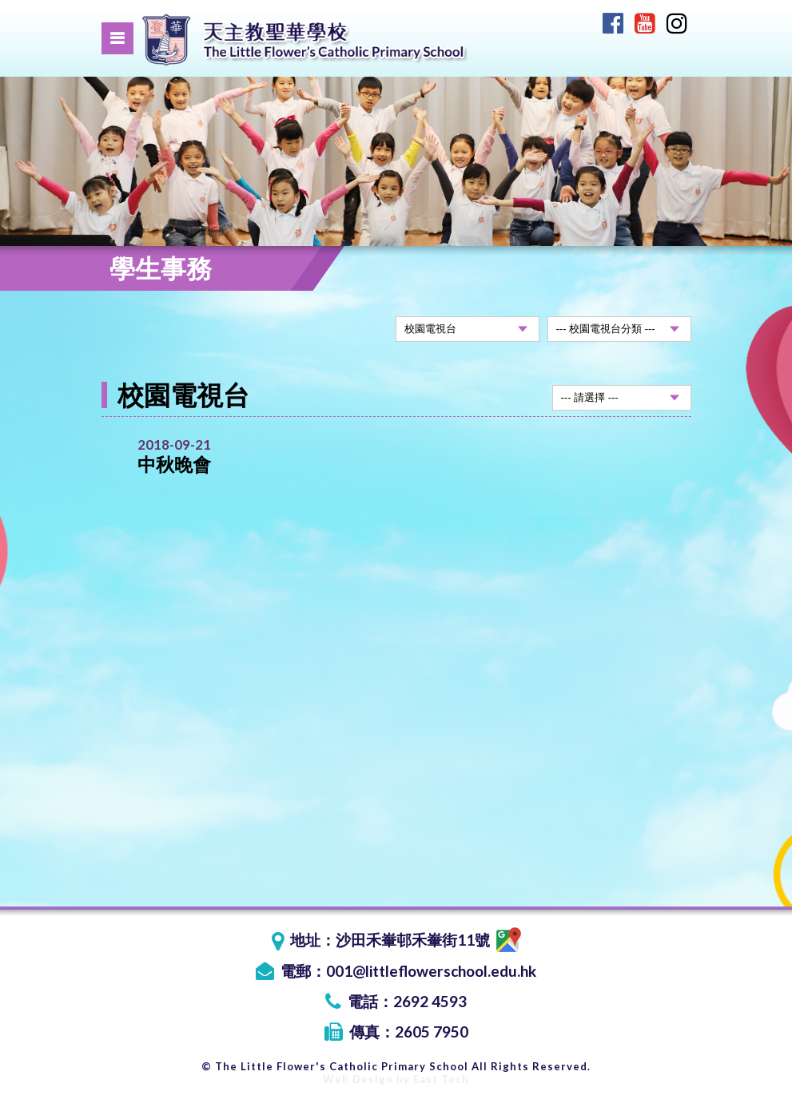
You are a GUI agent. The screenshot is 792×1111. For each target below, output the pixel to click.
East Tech (441, 1079)
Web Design (358, 1079)
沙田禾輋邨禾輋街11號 (428, 939)
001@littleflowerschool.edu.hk (431, 971)
